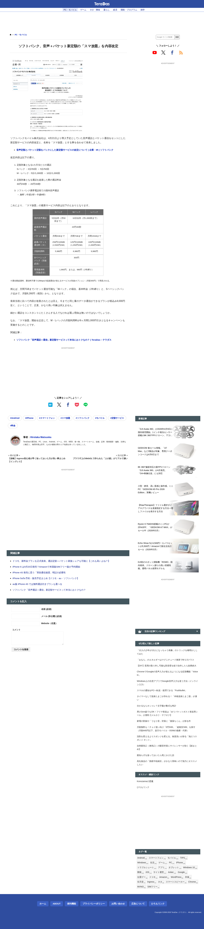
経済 (115, 10)
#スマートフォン (47, 418)
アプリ (162, 867)
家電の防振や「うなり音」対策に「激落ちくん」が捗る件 (164, 721)
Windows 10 (190, 867)
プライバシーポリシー (94, 903)
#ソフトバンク (82, 418)
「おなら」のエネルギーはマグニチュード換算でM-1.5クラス (165, 660)
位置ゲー (142, 877)
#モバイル (100, 418)
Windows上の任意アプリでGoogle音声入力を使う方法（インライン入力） (167, 683)
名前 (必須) (46, 609)
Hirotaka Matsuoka (40, 437)
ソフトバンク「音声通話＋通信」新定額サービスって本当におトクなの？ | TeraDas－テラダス (63, 340)
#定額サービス (117, 418)
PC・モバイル (70, 10)
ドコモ (153, 877)
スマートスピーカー (176, 882)
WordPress (177, 877)
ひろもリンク (143, 787)
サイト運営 (159, 872)
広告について (138, 903)
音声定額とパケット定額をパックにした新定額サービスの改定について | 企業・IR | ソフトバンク (64, 150)
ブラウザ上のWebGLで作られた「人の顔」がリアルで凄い (100, 458)
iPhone (180, 862)
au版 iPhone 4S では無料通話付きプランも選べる (37, 584)
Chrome (193, 882)
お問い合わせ (118, 903)
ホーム (42, 903)
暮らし (106, 10)
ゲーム (83, 10)
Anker (172, 872)
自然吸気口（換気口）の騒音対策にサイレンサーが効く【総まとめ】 (167, 747)
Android (142, 858)
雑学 (143, 10)
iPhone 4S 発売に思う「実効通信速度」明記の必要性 (39, 572)
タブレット (175, 867)
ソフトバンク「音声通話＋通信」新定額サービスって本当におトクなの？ (49, 590)
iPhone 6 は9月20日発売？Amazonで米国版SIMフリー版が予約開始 (46, 566)
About (56, 903)
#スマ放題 (65, 418)
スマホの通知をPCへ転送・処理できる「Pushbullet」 (162, 690)
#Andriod (14, 418)
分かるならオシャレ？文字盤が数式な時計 (156, 706)
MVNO (141, 886)
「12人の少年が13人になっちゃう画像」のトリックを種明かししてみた (167, 652)
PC (171, 862)
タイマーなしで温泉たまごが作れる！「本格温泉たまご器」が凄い (167, 698)
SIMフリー (153, 886)
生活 (153, 862)
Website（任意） (49, 623)
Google (182, 872)
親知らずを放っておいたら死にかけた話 (155, 755)
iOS (149, 872)
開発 (140, 872)
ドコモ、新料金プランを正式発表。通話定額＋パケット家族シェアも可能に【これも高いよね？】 (61, 561)
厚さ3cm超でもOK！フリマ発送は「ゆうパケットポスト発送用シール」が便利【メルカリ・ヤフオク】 (167, 713)
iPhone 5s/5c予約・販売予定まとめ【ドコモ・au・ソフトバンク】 (46, 578)
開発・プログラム (129, 10)
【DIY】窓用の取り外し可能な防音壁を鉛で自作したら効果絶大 (166, 665)
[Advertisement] (102, 21)
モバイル (173, 858)
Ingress (151, 882)
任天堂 (141, 882)
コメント (16, 630)
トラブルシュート (146, 867)
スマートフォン (157, 858)
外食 (188, 877)
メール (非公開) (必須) (51, 616)
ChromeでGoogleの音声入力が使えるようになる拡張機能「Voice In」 (167, 673)
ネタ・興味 (95, 10)
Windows (142, 862)
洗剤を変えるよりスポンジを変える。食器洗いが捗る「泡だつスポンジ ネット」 (167, 738)
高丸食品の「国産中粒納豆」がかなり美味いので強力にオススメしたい (167, 763)
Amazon (164, 877)
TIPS (183, 858)
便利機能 (71, 903)
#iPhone (29, 418)
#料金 (12, 425)
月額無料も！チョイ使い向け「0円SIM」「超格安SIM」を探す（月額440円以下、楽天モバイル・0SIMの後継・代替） (166, 729)
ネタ (161, 882)
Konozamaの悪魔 (145, 781)
